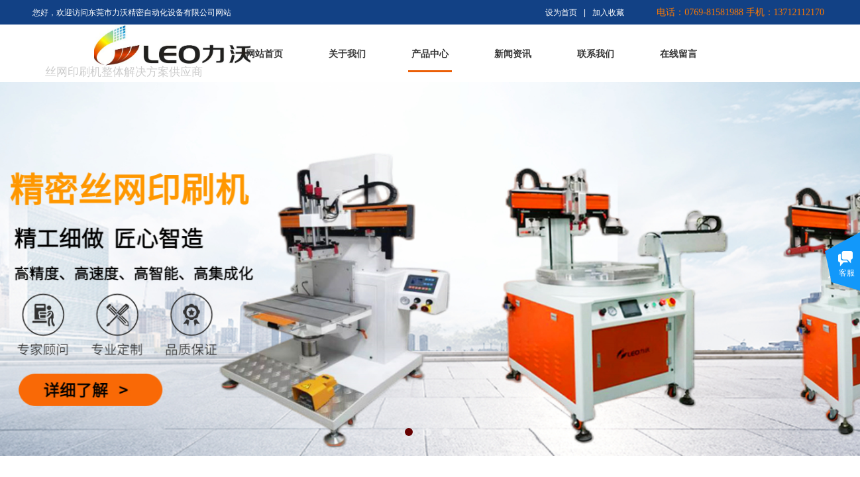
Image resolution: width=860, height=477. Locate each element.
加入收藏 (608, 12)
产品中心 (430, 54)
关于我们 (347, 54)
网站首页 (264, 54)
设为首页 (561, 12)
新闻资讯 (512, 54)
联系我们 (595, 54)
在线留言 (678, 54)
